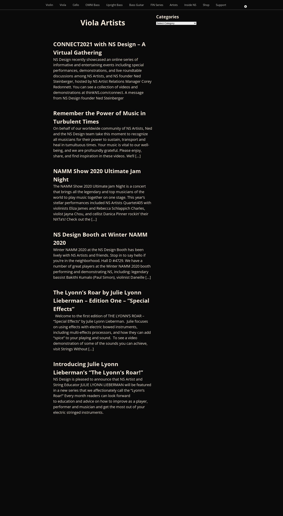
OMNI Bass (92, 5)
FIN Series (157, 5)
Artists (174, 5)
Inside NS (190, 5)
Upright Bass (114, 5)
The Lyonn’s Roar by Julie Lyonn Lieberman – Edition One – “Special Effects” (101, 301)
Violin (49, 5)
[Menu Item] (37, 5)
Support (221, 5)
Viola (63, 5)
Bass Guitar (136, 5)
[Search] (234, 5)
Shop (206, 5)
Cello (76, 5)
